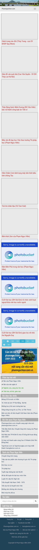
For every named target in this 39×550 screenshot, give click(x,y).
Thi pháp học (6, 469)
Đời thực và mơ (7, 465)
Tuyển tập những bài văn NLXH (12, 472)
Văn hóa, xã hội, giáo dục (12, 391)
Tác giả (19, 519)
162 (33, 341)
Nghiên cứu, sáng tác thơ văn (14, 388)
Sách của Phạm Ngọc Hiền (12, 452)
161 (27, 341)
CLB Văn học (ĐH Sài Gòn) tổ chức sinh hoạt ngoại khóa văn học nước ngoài (19, 301)
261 (9, 344)
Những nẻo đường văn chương (12, 489)
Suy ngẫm (11, 523)
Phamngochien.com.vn (11, 526)
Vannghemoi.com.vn (29, 526)
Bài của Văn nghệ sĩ (29, 530)
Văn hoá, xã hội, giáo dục (20, 537)
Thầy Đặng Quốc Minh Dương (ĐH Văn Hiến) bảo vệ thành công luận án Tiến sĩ (18, 108)
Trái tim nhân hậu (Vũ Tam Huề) (14, 206)
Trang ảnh (28, 519)
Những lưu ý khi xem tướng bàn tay (14, 406)
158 (12, 341)
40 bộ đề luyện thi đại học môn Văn (14, 475)
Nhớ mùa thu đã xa (8, 493)
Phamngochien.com (8, 9)
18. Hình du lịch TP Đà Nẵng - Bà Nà (14, 403)
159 (17, 341)
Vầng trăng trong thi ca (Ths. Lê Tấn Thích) (16, 410)
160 (22, 341)
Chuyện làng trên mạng (9, 456)
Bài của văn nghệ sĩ (10, 384)
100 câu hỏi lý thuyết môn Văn (12, 486)
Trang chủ (10, 519)
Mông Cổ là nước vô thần (10, 399)
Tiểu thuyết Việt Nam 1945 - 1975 (13, 482)
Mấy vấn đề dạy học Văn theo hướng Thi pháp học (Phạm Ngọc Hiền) (19, 141)
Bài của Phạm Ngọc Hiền (12, 381)
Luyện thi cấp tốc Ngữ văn (11, 479)
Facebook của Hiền (24, 523)
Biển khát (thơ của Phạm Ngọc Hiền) (16, 236)
